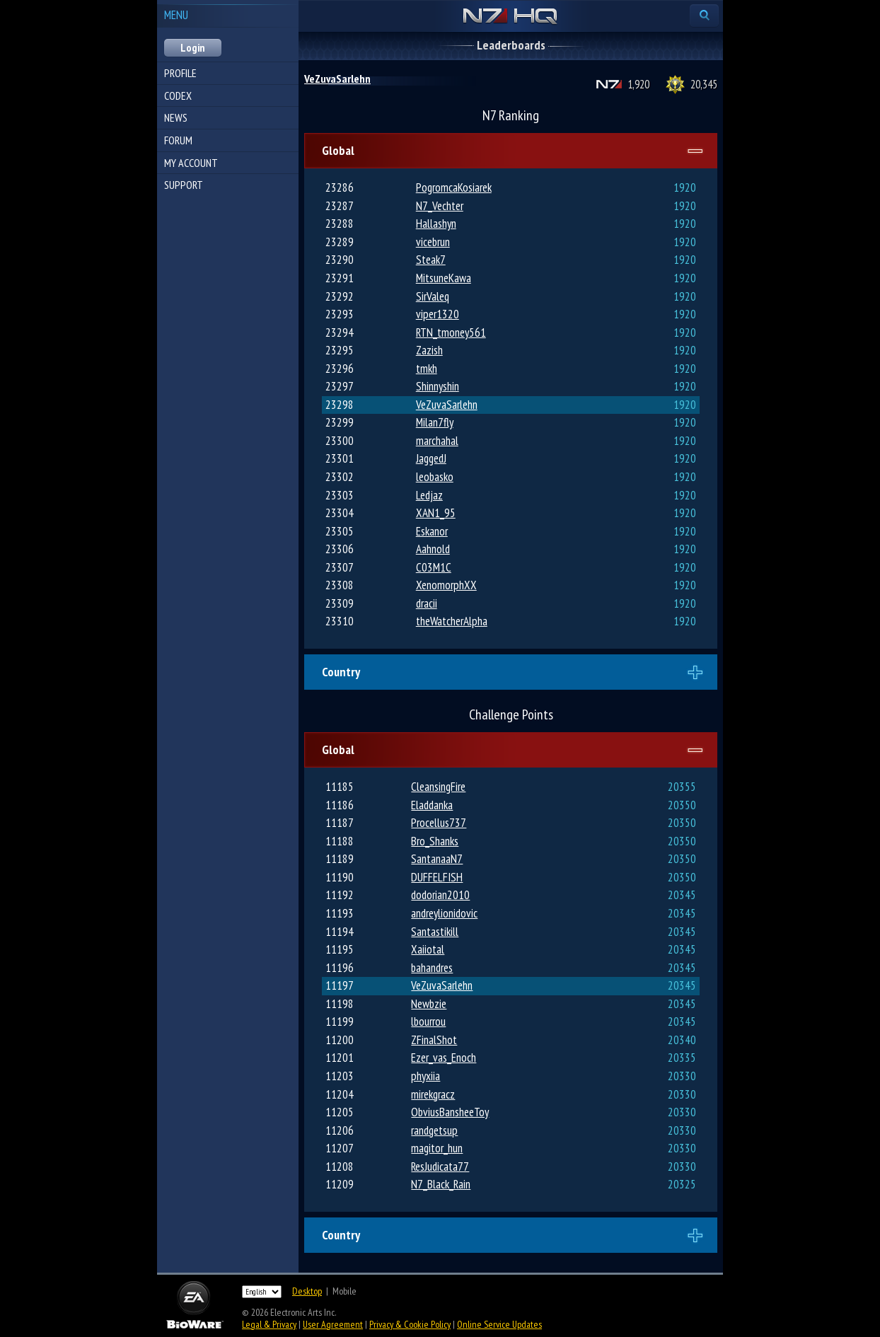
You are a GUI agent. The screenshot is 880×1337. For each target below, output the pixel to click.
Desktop (307, 1291)
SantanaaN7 (437, 859)
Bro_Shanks (434, 841)
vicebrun (433, 242)
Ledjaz (429, 495)
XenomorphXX (446, 585)
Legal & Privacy (269, 1324)
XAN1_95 (436, 513)
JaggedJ (431, 458)
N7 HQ (510, 16)
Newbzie (428, 1004)
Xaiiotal (427, 949)
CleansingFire (438, 786)
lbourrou (428, 1021)
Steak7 (431, 259)
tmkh (426, 368)
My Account (191, 163)
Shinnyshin (437, 386)
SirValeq (432, 296)
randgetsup (434, 1130)
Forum (178, 140)
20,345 (703, 84)
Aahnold (433, 549)
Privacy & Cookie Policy (410, 1324)
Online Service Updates (499, 1324)
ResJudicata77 (440, 1166)
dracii (426, 603)
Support (183, 185)
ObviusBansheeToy (450, 1112)
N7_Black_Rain (440, 1184)
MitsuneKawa (443, 278)
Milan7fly (434, 422)
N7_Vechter (439, 206)
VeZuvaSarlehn (337, 78)
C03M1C (433, 567)
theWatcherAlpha (451, 621)
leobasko (434, 477)
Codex (178, 95)
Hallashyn (436, 223)
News (175, 117)
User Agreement (333, 1324)
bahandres (432, 968)
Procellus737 (438, 822)
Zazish (429, 350)
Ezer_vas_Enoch (443, 1057)
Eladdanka (432, 805)
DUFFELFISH (437, 877)
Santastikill (434, 931)
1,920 (638, 84)
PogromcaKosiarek (454, 187)
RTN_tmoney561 (451, 332)
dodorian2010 (440, 895)
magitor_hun (437, 1148)
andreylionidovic (444, 913)
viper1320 (437, 314)
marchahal (437, 440)
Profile (180, 73)
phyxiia (425, 1076)
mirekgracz (433, 1094)
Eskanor (432, 531)
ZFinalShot (434, 1040)
